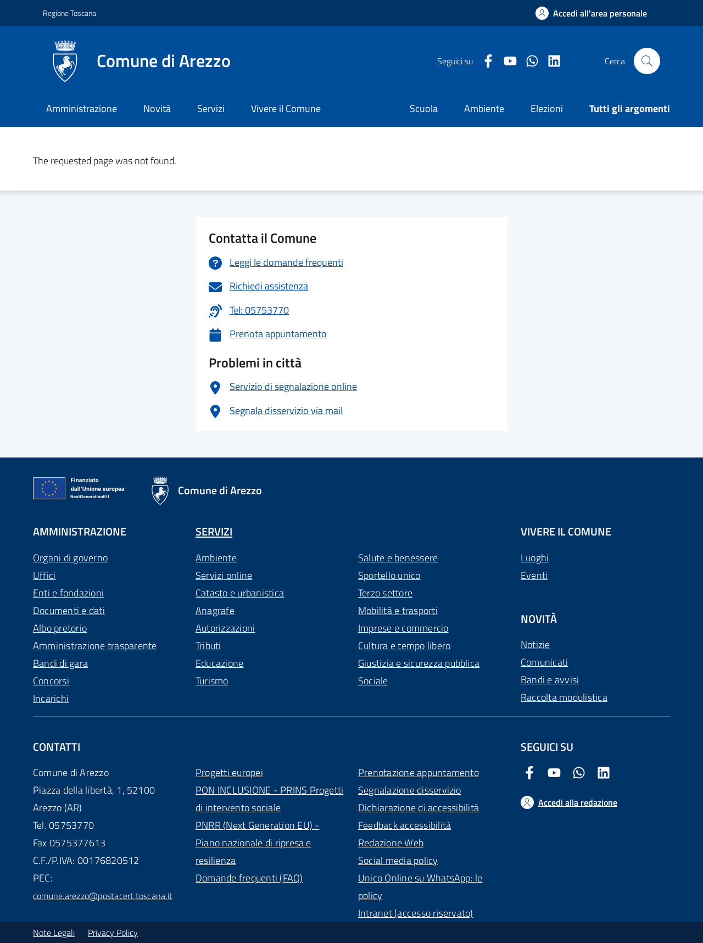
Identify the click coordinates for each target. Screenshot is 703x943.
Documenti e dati (69, 610)
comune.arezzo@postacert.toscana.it (102, 895)
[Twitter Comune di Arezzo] (528, 61)
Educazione (219, 663)
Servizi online (224, 575)
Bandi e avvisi (550, 679)
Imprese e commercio (403, 628)
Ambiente (216, 557)
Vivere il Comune (286, 108)
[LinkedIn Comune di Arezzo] (550, 61)
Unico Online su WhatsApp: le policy (420, 887)
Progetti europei (229, 772)
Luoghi (535, 557)
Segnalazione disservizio (409, 790)
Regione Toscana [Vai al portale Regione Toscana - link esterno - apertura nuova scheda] (69, 13)
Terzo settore (385, 592)
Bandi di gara (60, 663)
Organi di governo (70, 557)
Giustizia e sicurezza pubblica (418, 663)
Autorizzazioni (225, 628)
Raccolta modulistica (564, 697)
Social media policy (398, 860)
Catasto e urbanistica (240, 592)
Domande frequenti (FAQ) (249, 878)
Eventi (534, 575)
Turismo (212, 680)
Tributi (208, 645)
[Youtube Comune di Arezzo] (506, 61)
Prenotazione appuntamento (418, 772)
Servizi (211, 108)
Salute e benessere (398, 557)
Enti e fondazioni (68, 592)
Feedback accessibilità (404, 825)
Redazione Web (390, 842)
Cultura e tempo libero (404, 645)
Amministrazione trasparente (95, 645)
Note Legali (54, 932)
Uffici (44, 575)
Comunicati (544, 662)
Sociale (373, 680)
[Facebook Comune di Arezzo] (484, 61)
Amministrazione (81, 108)
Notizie (535, 644)
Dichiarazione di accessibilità (418, 807)
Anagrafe (215, 610)
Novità (157, 108)
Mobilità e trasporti (398, 610)
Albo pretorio (60, 628)
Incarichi (51, 698)
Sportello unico (389, 575)
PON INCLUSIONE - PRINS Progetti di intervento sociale (269, 799)
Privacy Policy (113, 932)
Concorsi (51, 680)
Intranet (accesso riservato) (415, 913)
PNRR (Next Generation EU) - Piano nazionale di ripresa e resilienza (257, 843)
